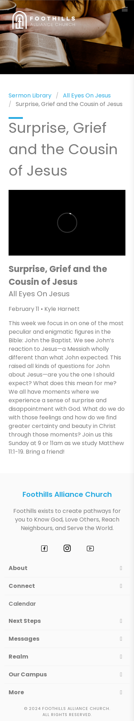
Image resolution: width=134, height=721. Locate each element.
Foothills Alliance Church (67, 494)
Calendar (22, 604)
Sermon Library (30, 95)
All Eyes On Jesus (87, 95)
